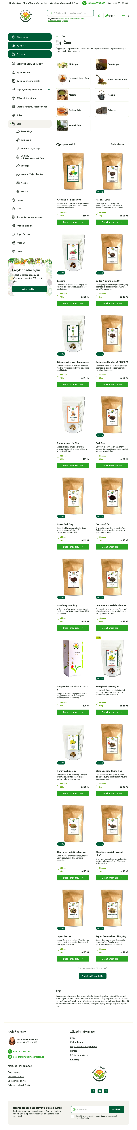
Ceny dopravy (14, 1072)
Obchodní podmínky (17, 1081)
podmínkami (101, 1116)
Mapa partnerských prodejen (83, 1046)
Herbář (73, 1051)
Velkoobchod (76, 1042)
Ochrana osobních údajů (19, 1085)
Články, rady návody (79, 1055)
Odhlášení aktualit (16, 1076)
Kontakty (74, 1059)
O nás (72, 1038)
